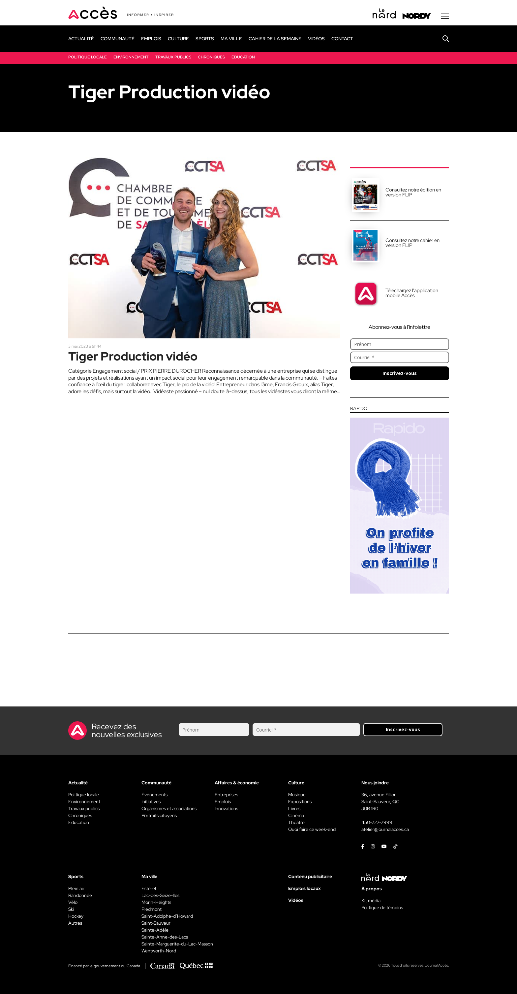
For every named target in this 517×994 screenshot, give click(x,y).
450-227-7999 (376, 822)
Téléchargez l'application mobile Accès (411, 293)
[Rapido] (399, 500)
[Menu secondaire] (445, 16)
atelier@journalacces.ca (385, 829)
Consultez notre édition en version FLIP (413, 192)
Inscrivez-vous (399, 373)
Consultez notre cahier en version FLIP (412, 243)
